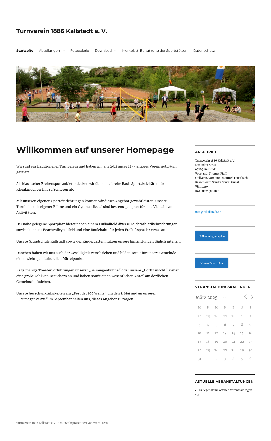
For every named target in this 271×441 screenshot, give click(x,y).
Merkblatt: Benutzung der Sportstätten (154, 51)
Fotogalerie (79, 51)
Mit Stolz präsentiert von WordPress (84, 423)
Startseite (24, 51)
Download (103, 51)
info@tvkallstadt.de (208, 212)
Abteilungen (49, 51)
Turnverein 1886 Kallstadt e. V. (61, 30)
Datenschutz (204, 51)
